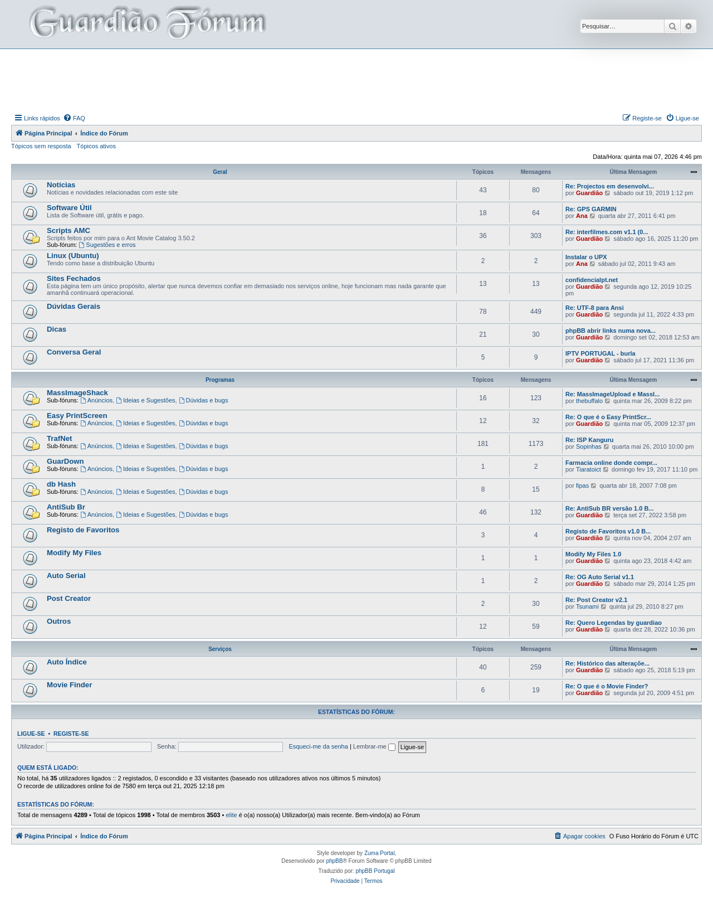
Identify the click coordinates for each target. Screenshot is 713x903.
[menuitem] (74, 118)
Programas (220, 380)
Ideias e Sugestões (145, 400)
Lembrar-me (374, 746)
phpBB (334, 861)
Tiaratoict (588, 469)
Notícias (61, 185)
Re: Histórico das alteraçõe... (607, 663)
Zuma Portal (379, 853)
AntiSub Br (66, 507)
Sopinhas (589, 446)
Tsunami (587, 606)
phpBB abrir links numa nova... (610, 330)
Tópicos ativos (96, 146)
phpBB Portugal (374, 871)
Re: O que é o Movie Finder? (606, 686)
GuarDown (65, 461)
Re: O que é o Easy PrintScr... (608, 417)
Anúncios (96, 400)
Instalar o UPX (586, 257)
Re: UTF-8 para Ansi (594, 307)
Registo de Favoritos (83, 530)
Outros (59, 621)
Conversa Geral (74, 352)
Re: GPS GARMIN (591, 209)
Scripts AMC (68, 230)
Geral (220, 172)
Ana (582, 215)
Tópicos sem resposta (41, 146)
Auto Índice (67, 662)
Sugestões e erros (107, 244)
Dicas (56, 329)
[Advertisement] (356, 80)
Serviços (220, 649)
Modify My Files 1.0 (593, 554)
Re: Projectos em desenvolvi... (609, 186)
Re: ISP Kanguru (589, 439)
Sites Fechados (74, 278)
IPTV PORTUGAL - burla (600, 353)
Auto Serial (66, 575)
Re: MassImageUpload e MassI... (612, 394)
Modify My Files (74, 552)
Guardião (589, 193)
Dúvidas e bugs (203, 400)
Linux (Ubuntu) (73, 255)
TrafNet (59, 438)
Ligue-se (31, 733)
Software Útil (69, 207)
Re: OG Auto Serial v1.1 (599, 577)
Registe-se (71, 733)
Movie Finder (69, 685)
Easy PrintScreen (77, 415)
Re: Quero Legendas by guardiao (613, 622)
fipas (582, 485)
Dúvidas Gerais (73, 306)
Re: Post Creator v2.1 (596, 599)
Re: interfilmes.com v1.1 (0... (606, 232)
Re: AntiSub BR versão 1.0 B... (609, 508)
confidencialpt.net (591, 279)
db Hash (61, 484)
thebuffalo (589, 400)
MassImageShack (77, 393)
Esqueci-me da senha (318, 746)
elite (231, 815)
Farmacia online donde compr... (611, 462)
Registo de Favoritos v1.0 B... (608, 531)
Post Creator (69, 598)
